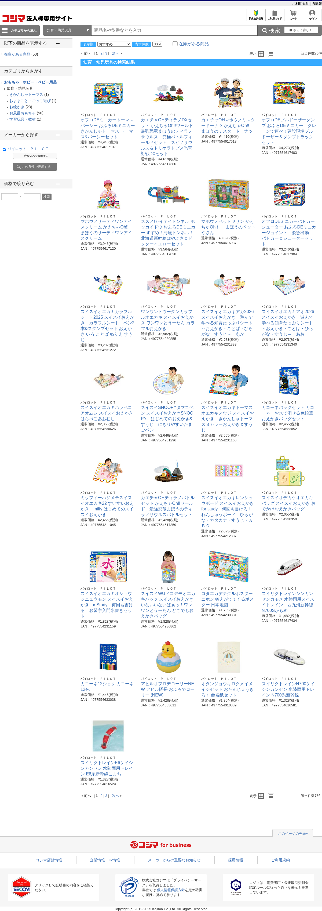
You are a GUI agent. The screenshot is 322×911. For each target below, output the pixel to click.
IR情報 (317, 4)
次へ (115, 53)
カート (293, 17)
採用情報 (235, 860)
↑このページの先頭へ (292, 834)
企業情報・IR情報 (105, 860)
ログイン (312, 17)
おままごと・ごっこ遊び (30, 101)
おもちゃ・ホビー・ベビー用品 (30, 82)
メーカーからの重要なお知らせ (174, 860)
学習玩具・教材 (22, 119)
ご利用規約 (301, 4)
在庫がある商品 (21, 54)
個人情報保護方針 (171, 890)
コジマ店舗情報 (49, 860)
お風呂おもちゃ (22, 113)
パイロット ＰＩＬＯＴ (28, 149)
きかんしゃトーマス (26, 94)
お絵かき (16, 107)
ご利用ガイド (274, 17)
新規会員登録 (256, 17)
